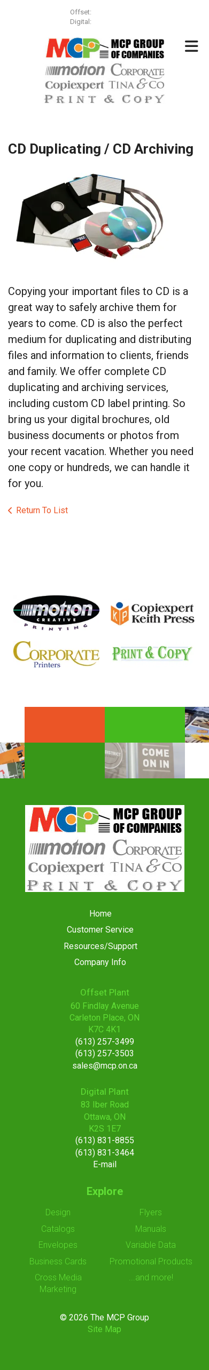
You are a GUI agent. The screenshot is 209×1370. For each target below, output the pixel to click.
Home (100, 914)
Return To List (42, 510)
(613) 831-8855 (104, 1140)
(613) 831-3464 (104, 1153)
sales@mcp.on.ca (104, 1066)
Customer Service (100, 930)
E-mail (105, 1164)
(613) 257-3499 (116, 12)
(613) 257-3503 (104, 1053)
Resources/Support (100, 946)
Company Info (100, 962)
